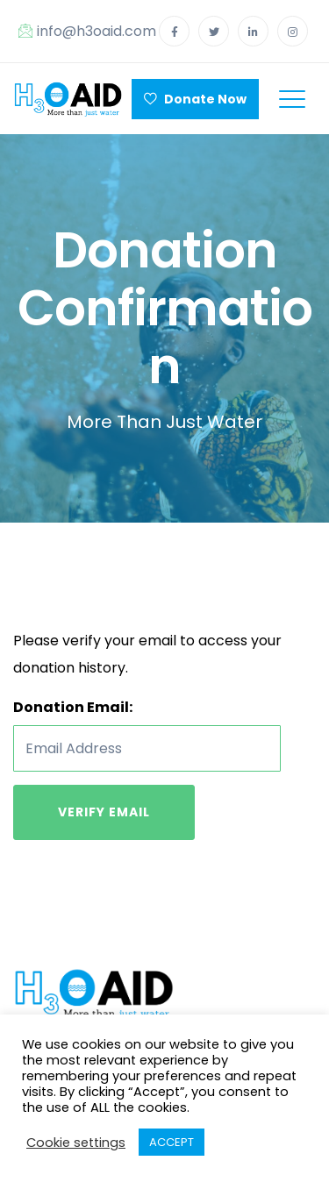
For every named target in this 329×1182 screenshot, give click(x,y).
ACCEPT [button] (171, 1142)
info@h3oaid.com (87, 31)
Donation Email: (72, 707)
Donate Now (195, 99)
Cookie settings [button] (75, 1142)
